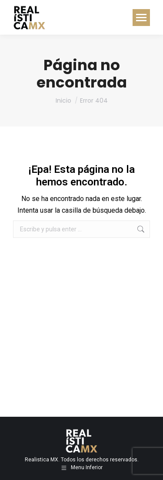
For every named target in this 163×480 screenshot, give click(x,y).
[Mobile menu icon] (141, 17)
